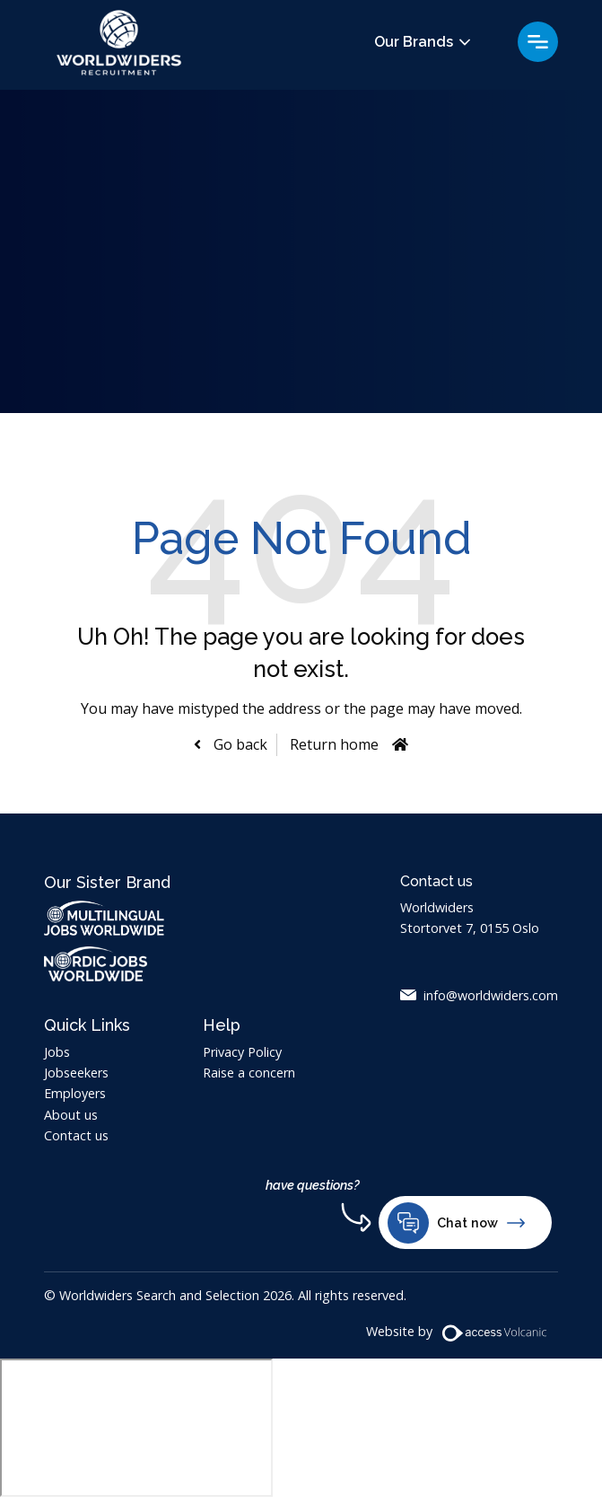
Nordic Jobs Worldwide (113, 963)
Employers (75, 1093)
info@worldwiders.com (490, 995)
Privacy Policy (242, 1051)
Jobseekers (76, 1072)
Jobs (57, 1051)
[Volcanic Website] (495, 1333)
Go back (238, 744)
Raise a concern (249, 1072)
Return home (334, 744)
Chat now (456, 1223)
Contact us (76, 1135)
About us (71, 1114)
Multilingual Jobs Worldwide (104, 918)
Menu (538, 42)
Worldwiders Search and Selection (120, 45)
